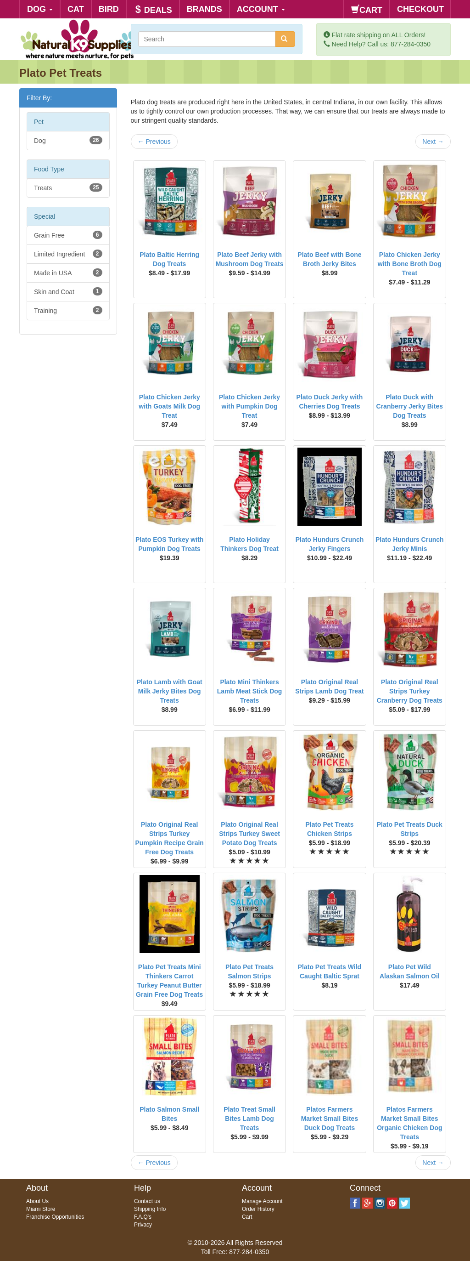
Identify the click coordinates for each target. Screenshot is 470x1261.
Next (433, 141)
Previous (154, 141)
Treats (68, 187)
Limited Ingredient (68, 254)
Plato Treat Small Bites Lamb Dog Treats (249, 1118)
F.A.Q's (142, 1217)
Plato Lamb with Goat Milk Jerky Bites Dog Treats (169, 691)
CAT (75, 9)
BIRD (109, 9)
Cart (247, 1217)
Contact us (147, 1201)
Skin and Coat (68, 291)
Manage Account (262, 1201)
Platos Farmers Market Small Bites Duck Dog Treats (329, 1118)
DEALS (153, 10)
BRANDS (204, 9)
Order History (258, 1209)
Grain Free (68, 235)
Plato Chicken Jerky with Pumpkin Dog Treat (249, 406)
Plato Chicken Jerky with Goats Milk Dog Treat (169, 406)
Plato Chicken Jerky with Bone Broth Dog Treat (410, 264)
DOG (40, 9)
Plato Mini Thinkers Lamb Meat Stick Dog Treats (249, 691)
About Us (37, 1201)
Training (68, 310)
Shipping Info (150, 1209)
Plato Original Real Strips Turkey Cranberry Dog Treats (409, 691)
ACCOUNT (261, 9)
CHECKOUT (420, 9)
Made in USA (68, 272)
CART (366, 10)
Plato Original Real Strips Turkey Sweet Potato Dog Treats (249, 833)
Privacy (143, 1224)
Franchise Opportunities (55, 1217)
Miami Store (40, 1209)
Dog (68, 140)
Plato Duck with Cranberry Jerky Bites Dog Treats (409, 406)
